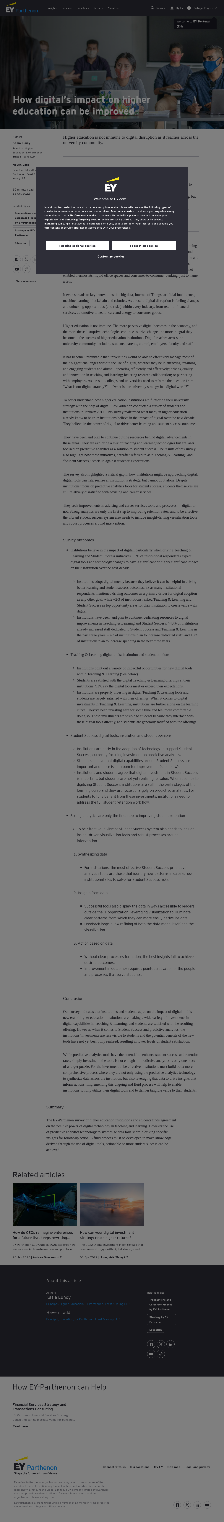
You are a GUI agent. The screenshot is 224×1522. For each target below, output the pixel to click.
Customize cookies (111, 256)
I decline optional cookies (77, 245)
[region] (112, 220)
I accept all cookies (144, 245)
